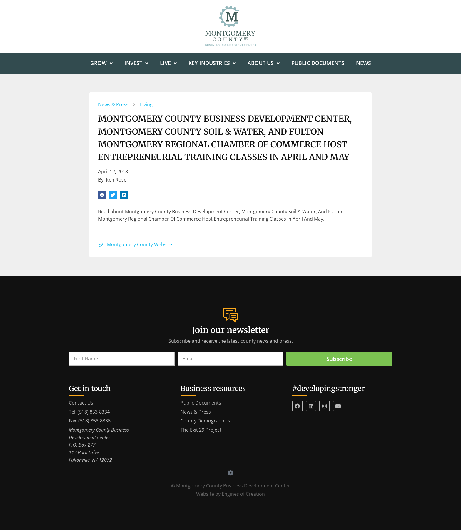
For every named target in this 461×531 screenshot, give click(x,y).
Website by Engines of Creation (230, 494)
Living (146, 104)
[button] (102, 195)
